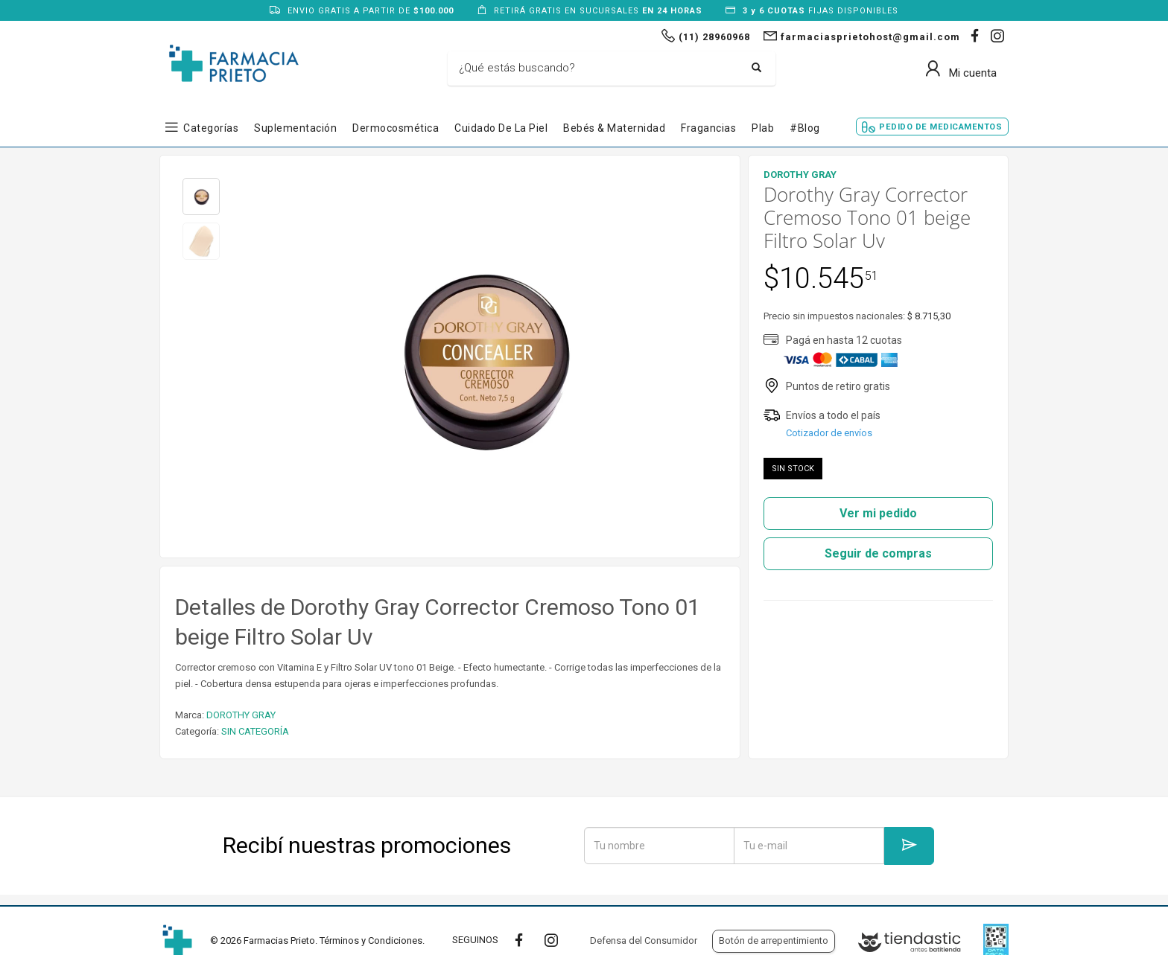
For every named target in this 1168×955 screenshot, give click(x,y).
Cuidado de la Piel (501, 128)
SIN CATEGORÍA (255, 731)
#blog (805, 128)
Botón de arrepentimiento (773, 940)
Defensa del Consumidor (643, 940)
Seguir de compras (878, 553)
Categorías (210, 128)
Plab (763, 128)
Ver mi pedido (878, 513)
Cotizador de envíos (829, 432)
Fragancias (708, 128)
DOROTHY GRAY (241, 715)
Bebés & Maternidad (614, 128)
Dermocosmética (395, 128)
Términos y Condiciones (371, 940)
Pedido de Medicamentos (940, 127)
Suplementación (295, 128)
